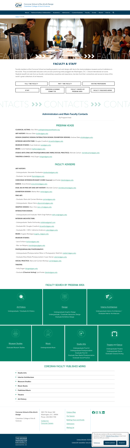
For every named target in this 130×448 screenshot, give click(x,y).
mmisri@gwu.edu (46, 191)
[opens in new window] (93, 414)
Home (17, 16)
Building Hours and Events (75, 420)
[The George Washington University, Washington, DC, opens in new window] (21, 441)
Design (65, 307)
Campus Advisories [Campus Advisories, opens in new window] (81, 439)
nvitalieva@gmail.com (47, 222)
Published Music (24, 390)
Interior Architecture (109, 307)
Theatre (110, 345)
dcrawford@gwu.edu (56, 141)
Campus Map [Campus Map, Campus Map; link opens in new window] (71, 412)
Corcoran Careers (47, 423)
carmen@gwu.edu (49, 199)
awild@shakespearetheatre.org (49, 130)
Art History (21, 307)
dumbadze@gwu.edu (50, 172)
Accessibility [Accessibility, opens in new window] (82, 442)
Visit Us (107, 12)
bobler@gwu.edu (42, 133)
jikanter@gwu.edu (67, 180)
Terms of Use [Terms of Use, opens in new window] (89, 442)
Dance (119, 345)
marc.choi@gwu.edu (44, 207)
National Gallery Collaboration (41, 12)
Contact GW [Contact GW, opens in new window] (75, 442)
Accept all (122, 442)
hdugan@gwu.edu (45, 156)
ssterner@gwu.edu (60, 257)
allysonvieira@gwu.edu (45, 203)
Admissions (66, 12)
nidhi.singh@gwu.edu (59, 215)
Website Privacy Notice (112, 436)
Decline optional (110, 442)
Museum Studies (16, 343)
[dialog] (110, 439)
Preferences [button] (97, 442)
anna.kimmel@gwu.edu (39, 184)
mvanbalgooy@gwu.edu (36, 245)
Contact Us (45, 421)
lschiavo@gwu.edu (32, 241)
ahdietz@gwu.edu (86, 137)
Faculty (87, 12)
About (27, 12)
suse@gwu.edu (46, 145)
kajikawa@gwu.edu (38, 149)
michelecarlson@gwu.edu (91, 153)
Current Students (77, 12)
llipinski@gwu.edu (38, 176)
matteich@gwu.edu (69, 253)
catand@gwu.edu (52, 230)
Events (94, 12)
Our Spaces (71, 416)
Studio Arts (81, 344)
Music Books (23, 386)
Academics (56, 12)
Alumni (101, 12)
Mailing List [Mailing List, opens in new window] (70, 427)
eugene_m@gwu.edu (41, 234)
